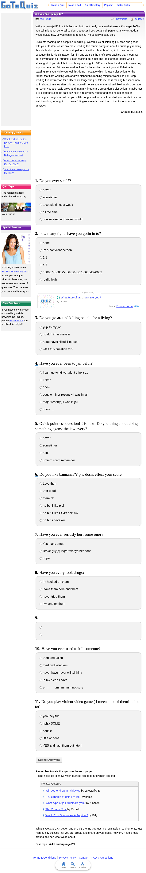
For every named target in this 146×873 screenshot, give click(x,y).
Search (73, 865)
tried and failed (51, 657)
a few (45, 387)
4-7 (43, 265)
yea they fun (50, 716)
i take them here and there (59, 589)
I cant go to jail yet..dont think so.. (64, 372)
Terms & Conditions (44, 857)
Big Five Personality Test (15, 271)
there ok (47, 498)
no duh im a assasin (55, 334)
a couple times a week (56, 204)
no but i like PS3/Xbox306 (59, 513)
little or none (50, 738)
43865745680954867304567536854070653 (71, 272)
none (45, 242)
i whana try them (52, 603)
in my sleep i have (53, 680)
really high (48, 279)
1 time (45, 380)
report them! (16, 320)
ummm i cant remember (57, 460)
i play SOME (50, 723)
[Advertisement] (89, 145)
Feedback (139, 19)
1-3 (43, 257)
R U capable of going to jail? (63, 796)
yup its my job (50, 327)
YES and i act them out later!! (61, 745)
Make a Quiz (57, 5)
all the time (49, 212)
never (45, 190)
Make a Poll (74, 5)
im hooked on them (54, 581)
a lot (44, 452)
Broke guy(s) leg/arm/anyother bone (65, 551)
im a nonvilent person (56, 250)
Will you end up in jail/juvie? (62, 790)
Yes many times (52, 543)
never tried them (52, 596)
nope (45, 558)
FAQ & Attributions (102, 857)
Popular (108, 5)
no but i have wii (52, 520)
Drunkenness (124, 306)
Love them (48, 483)
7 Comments (120, 19)
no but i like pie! (52, 505)
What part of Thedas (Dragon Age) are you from (16, 143)
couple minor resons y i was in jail (64, 394)
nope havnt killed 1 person (59, 341)
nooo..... (47, 409)
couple (46, 731)
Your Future (45, 19)
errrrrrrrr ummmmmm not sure (61, 687)
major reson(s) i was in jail (59, 402)
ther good (48, 490)
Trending (82, 865)
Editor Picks (123, 5)
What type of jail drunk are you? (81, 297)
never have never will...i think (61, 672)
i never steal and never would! (61, 219)
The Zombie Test (56, 809)
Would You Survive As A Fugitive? (66, 815)
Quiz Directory (92, 5)
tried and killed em (53, 665)
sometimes (49, 197)
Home (63, 865)
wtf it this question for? (56, 349)
